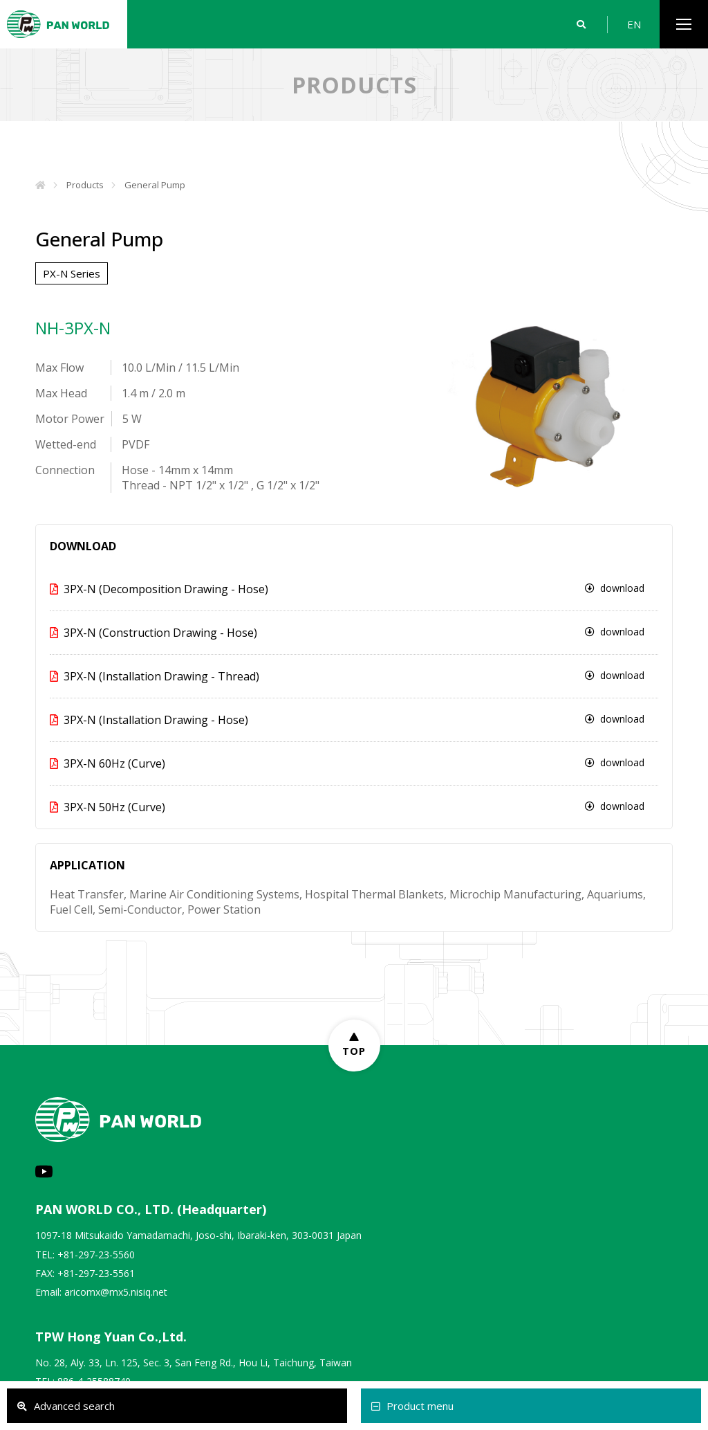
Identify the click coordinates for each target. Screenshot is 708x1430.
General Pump (154, 185)
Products (85, 185)
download (614, 588)
